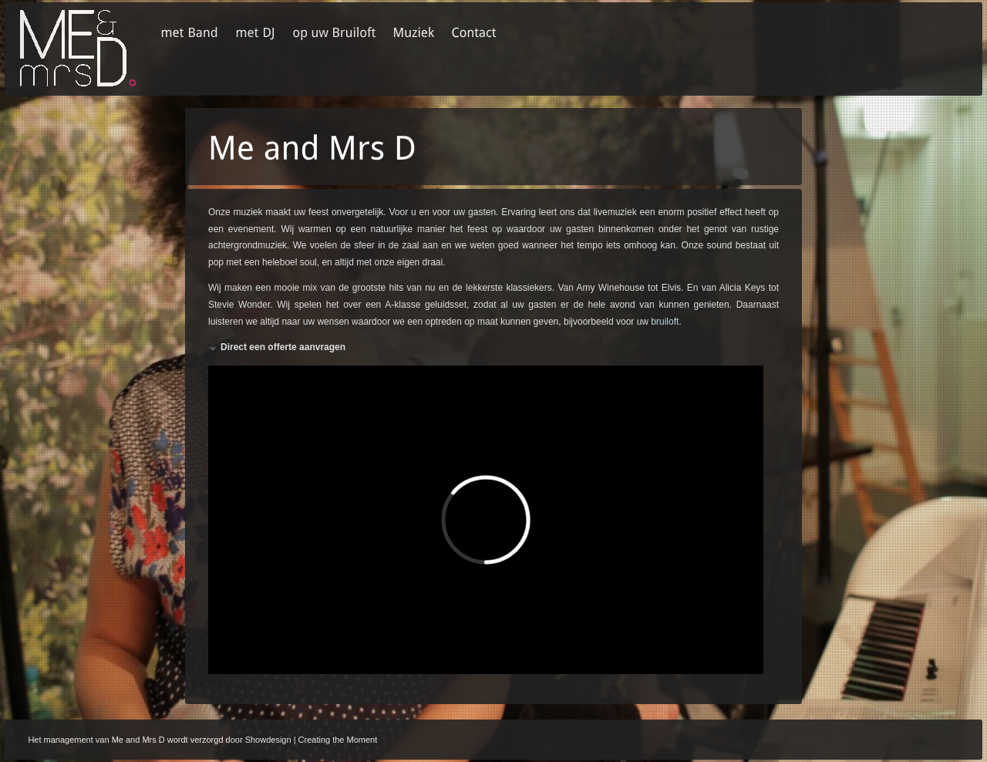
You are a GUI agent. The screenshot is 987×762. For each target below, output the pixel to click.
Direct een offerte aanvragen (283, 347)
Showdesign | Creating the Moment (311, 739)
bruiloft (665, 321)
